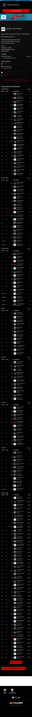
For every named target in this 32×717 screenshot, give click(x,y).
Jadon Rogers (21, 104)
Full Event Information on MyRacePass (16, 80)
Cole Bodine (20, 151)
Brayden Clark (20, 282)
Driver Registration (13, 668)
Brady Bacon (20, 97)
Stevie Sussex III (21, 162)
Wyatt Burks (20, 225)
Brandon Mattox (21, 218)
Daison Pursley (21, 144)
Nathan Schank (21, 300)
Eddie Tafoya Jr (21, 267)
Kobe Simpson (21, 274)
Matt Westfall (20, 137)
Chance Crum (20, 244)
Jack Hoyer (20, 204)
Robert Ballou (20, 129)
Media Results (16, 662)
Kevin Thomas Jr (21, 166)
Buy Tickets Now (16, 10)
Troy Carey (20, 296)
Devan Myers (20, 293)
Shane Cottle (20, 100)
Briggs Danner (21, 122)
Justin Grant (20, 93)
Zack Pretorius (21, 233)
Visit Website (5, 75)
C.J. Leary (20, 115)
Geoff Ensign (20, 207)
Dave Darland (20, 155)
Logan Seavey (21, 111)
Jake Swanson (21, 118)
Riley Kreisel (20, 222)
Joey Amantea (20, 215)
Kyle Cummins (21, 108)
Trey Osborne (20, 173)
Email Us (4, 72)
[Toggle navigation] (3, 17)
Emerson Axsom (21, 140)
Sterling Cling (20, 148)
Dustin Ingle (20, 278)
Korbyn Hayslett (21, 169)
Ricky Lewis (20, 126)
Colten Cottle (20, 229)
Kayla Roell (20, 271)
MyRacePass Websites (16, 703)
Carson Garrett (21, 158)
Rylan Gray (20, 236)
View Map (5, 69)
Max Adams (20, 240)
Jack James (20, 285)
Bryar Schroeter (21, 289)
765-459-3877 (5, 63)
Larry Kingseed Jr (21, 303)
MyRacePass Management (16, 705)
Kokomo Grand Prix (13, 5)
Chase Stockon (21, 133)
